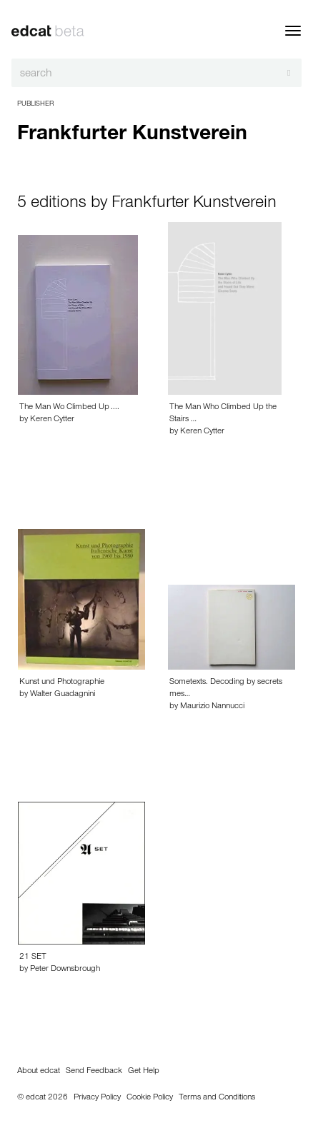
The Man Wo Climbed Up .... (69, 407)
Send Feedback (94, 1071)
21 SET (32, 957)
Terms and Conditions (217, 1098)
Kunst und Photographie (61, 682)
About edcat (38, 1071)
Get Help (143, 1071)
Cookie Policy (149, 1098)
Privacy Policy (97, 1098)
